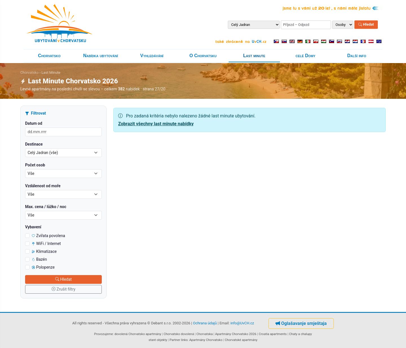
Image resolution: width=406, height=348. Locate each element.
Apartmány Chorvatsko (205, 340)
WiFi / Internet (46, 243)
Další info (356, 55)
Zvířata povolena (48, 235)
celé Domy (305, 55)
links (184, 340)
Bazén (39, 259)
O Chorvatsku (203, 55)
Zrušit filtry (64, 289)
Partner (174, 340)
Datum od (33, 123)
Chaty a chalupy (300, 334)
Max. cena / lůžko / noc (45, 206)
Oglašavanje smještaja (300, 323)
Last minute (254, 55)
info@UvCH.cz (242, 323)
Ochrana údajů (205, 323)
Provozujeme (103, 334)
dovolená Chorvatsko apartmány (137, 334)
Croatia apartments (273, 334)
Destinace (34, 144)
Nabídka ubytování (100, 55)
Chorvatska (204, 334)
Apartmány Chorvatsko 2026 (235, 334)
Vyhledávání (151, 55)
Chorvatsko (49, 55)
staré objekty (158, 340)
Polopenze (43, 267)
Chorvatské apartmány (241, 340)
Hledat (366, 25)
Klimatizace (44, 251)
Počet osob (35, 165)
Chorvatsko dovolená (179, 334)
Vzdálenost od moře (43, 186)
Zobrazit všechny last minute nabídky (156, 123)
